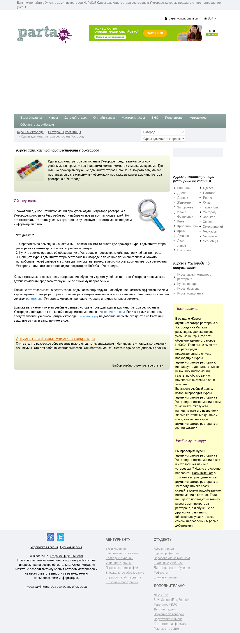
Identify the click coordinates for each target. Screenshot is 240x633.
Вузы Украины (31, 117)
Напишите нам (202, 473)
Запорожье (185, 207)
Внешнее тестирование (122, 553)
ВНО (155, 117)
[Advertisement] (120, 77)
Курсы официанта (190, 293)
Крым (181, 231)
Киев (180, 221)
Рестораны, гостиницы (64, 132)
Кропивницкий (188, 226)
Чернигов (210, 236)
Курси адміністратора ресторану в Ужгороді (56, 586)
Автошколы (198, 117)
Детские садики (165, 609)
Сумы (207, 202)
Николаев (184, 250)
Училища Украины (119, 563)
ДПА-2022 (161, 595)
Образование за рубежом (172, 558)
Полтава (209, 193)
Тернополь (211, 207)
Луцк (180, 240)
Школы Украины (165, 577)
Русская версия (71, 547)
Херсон (208, 222)
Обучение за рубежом (37, 124)
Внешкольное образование (125, 572)
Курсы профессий (166, 553)
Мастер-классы (133, 117)
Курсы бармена (188, 288)
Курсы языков (164, 548)
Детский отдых (75, 117)
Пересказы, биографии (122, 568)
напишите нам (114, 312)
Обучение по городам (169, 614)
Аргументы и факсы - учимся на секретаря (55, 338)
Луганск (183, 236)
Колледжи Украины (119, 558)
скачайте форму (89, 316)
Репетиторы (174, 117)
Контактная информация (171, 624)
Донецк (182, 197)
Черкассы (210, 231)
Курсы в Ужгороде (30, 132)
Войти (210, 18)
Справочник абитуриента (123, 577)
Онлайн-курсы (104, 117)
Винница (183, 188)
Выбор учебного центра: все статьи (137, 365)
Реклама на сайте (166, 628)
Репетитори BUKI (166, 604)
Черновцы (210, 241)
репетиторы (34, 298)
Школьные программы (122, 582)
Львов (182, 245)
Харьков (209, 217)
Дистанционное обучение (172, 568)
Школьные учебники (168, 563)
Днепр (182, 193)
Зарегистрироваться (181, 18)
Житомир (184, 202)
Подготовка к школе (168, 619)
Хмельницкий (213, 226)
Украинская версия (44, 547)
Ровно (207, 197)
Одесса (208, 188)
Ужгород (209, 212)
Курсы (53, 117)
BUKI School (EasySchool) (171, 599)
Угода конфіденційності (66, 556)
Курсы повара (187, 284)
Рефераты (161, 572)
